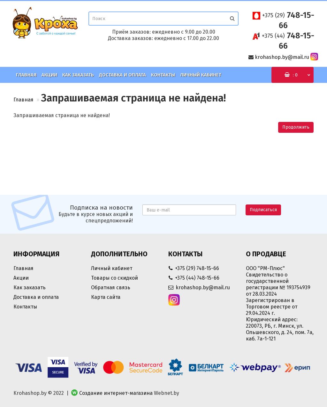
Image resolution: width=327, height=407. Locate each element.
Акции (49, 75)
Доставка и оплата (122, 75)
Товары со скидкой (114, 278)
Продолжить (295, 127)
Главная (26, 75)
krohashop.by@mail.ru (282, 57)
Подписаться (263, 209)
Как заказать (78, 75)
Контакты (163, 75)
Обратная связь (110, 287)
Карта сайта (105, 297)
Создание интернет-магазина (116, 393)
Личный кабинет (200, 75)
